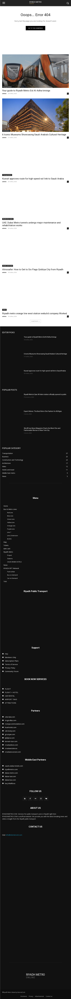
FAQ (6, 654)
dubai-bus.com (10, 780)
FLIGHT (8, 689)
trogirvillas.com (10, 720)
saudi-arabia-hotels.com (14, 766)
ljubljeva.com (10, 738)
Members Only (10, 657)
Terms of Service (11, 664)
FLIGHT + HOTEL (11, 692)
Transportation (7, 87)
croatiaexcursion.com (13, 752)
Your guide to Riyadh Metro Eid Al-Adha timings (26, 90)
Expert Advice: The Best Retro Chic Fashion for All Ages (43, 411)
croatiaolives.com (11, 745)
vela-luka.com (10, 717)
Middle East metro (8, 219)
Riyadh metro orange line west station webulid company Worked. (34, 313)
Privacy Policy (10, 668)
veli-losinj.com (10, 731)
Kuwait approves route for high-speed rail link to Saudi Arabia (33, 178)
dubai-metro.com (11, 773)
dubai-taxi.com (10, 776)
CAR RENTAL (10, 696)
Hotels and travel (7, 266)
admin (4, 93)
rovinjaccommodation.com (14, 724)
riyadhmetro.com (11, 769)
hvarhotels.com (10, 727)
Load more (35, 321)
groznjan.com (10, 734)
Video (4, 309)
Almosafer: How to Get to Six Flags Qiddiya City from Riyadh (32, 269)
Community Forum (12, 671)
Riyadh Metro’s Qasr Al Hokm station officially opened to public (45, 394)
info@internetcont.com (14, 835)
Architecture (6, 131)
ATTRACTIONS (10, 703)
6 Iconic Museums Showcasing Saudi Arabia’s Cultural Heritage (34, 134)
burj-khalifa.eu (10, 783)
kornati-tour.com (11, 741)
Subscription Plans (12, 661)
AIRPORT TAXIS (11, 699)
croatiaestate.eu (11, 748)
